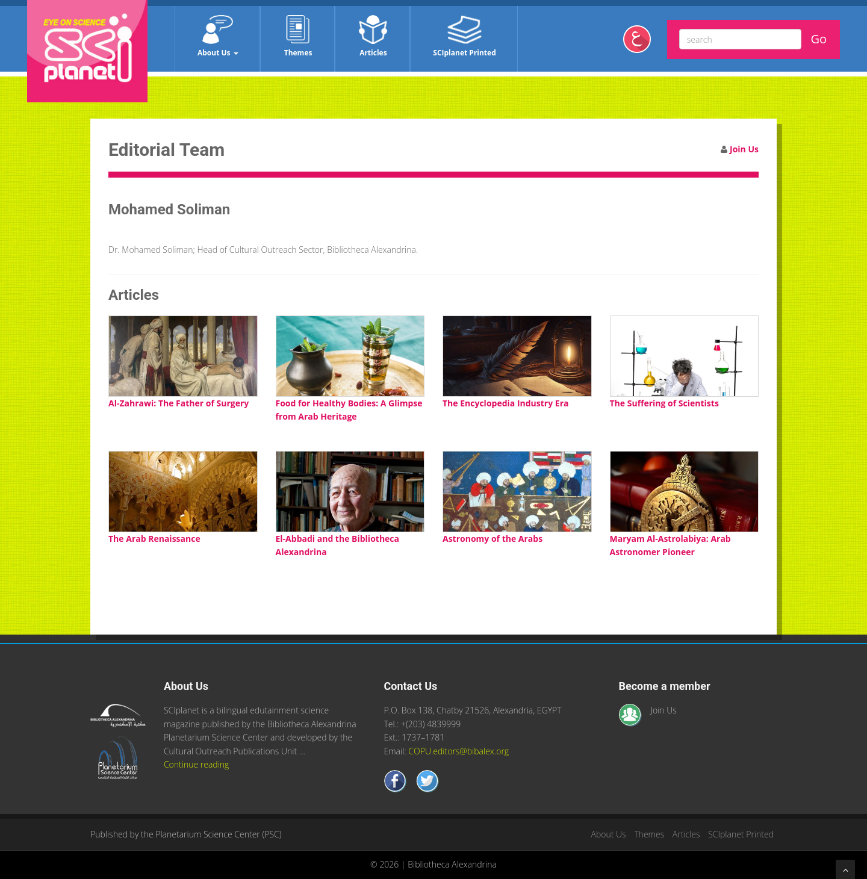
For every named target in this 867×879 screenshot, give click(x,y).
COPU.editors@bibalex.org (458, 751)
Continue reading (196, 764)
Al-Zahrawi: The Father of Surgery (178, 403)
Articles (373, 36)
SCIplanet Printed (464, 36)
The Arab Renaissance (154, 538)
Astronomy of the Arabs (492, 538)
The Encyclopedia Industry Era (505, 403)
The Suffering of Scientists (664, 403)
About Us (217, 36)
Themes (298, 36)
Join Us (744, 149)
